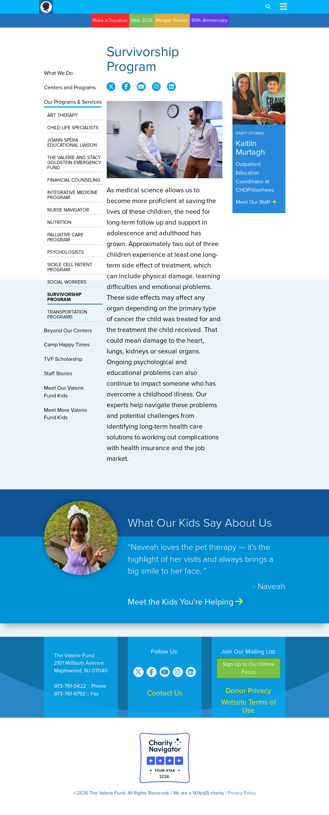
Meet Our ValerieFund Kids (64, 392)
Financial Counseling (73, 180)
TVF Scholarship (63, 359)
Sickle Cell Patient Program (69, 267)
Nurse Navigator (68, 209)
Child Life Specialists (72, 127)
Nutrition (59, 222)
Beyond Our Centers (68, 330)
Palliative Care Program (65, 237)
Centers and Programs (70, 87)
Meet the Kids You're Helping (185, 602)
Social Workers (66, 282)
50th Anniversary (209, 20)
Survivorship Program (64, 297)
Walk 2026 (142, 20)
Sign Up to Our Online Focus (248, 668)
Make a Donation (110, 20)
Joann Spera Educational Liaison (72, 143)
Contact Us (164, 693)
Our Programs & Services (73, 102)
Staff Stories (58, 373)
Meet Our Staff (256, 202)
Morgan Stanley (172, 20)
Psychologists (65, 252)
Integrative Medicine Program (72, 195)
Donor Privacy (248, 690)
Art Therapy (62, 115)
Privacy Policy (242, 793)
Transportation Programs (67, 314)
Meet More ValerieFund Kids (65, 414)
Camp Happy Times (67, 344)
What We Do (58, 73)
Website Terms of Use (248, 706)
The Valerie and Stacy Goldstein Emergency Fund (74, 162)
